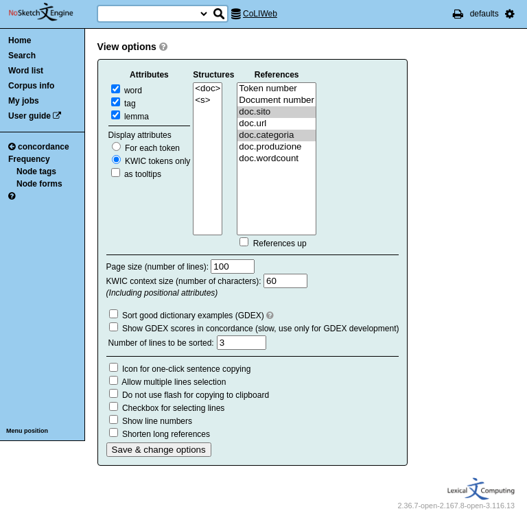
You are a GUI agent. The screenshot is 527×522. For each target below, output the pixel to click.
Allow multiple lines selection (173, 382)
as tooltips (136, 174)
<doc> (208, 89)
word (126, 90)
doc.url (276, 124)
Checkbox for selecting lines (173, 408)
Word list (25, 70)
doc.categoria (276, 135)
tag (123, 103)
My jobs (23, 101)
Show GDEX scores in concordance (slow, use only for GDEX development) (260, 328)
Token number (276, 89)
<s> (208, 100)
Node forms (39, 184)
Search (22, 55)
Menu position (27, 430)
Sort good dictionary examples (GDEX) (193, 315)
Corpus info (31, 86)
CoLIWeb (260, 14)
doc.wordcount (276, 159)
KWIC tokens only (151, 161)
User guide (29, 116)
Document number (276, 100)
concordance (38, 147)
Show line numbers (157, 421)
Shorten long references (166, 434)
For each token (146, 148)
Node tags (36, 171)
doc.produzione (276, 147)
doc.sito (276, 112)
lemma (130, 116)
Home (19, 40)
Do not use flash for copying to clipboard (195, 395)
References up (280, 243)
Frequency (29, 159)
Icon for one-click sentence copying (186, 369)
